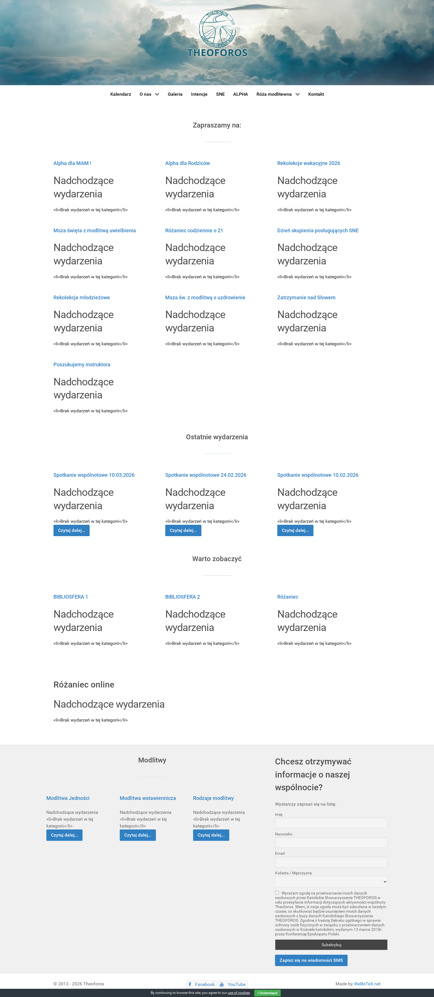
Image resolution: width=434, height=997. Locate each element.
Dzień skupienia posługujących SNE (318, 230)
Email (280, 853)
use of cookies (239, 993)
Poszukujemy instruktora (81, 364)
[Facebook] (201, 985)
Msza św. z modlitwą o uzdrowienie (205, 297)
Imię (278, 814)
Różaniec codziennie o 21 (194, 230)
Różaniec (287, 597)
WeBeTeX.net (367, 983)
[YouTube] (233, 985)
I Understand (267, 993)
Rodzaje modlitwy (213, 798)
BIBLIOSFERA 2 (182, 597)
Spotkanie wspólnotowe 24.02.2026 (205, 475)
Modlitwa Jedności (68, 798)
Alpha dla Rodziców (187, 163)
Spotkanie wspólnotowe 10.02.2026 (317, 475)
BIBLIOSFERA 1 (70, 597)
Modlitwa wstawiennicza (148, 798)
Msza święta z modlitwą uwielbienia (94, 230)
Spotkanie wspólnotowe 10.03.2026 (94, 475)
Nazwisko (283, 834)
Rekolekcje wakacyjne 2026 (308, 163)
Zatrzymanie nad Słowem (306, 297)
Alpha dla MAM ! (72, 163)
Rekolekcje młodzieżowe (81, 297)
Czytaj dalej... (71, 530)
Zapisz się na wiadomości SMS (311, 960)
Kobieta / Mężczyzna (293, 873)
